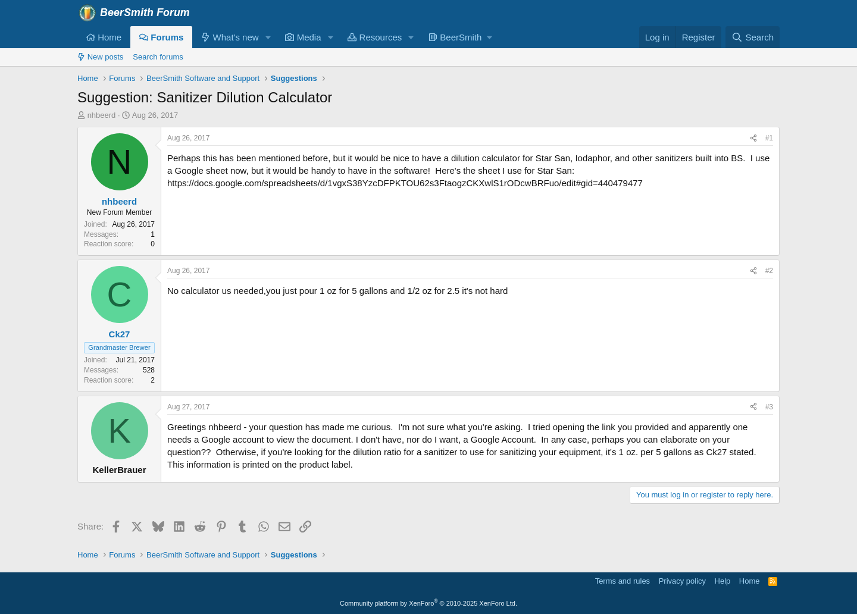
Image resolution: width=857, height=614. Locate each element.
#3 (769, 407)
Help (723, 581)
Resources (375, 37)
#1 (769, 138)
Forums (161, 37)
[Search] (752, 37)
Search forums (158, 56)
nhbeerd (101, 115)
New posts (100, 56)
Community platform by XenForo (428, 603)
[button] (267, 37)
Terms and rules (622, 581)
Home (103, 37)
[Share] (753, 138)
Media (303, 37)
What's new (229, 37)
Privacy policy (682, 581)
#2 (769, 271)
